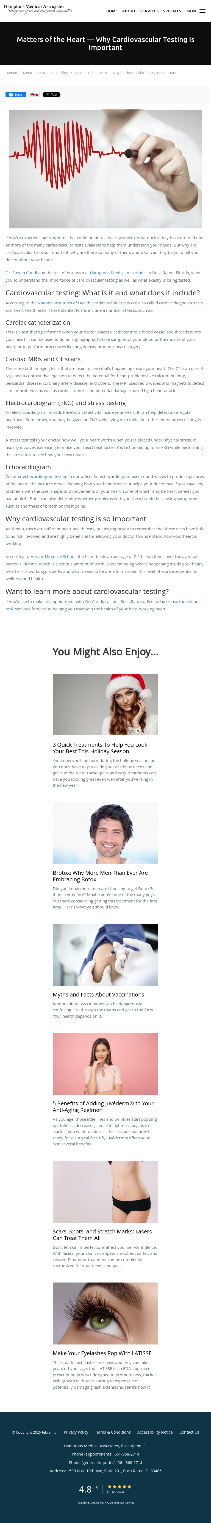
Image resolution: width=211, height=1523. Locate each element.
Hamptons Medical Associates (29, 72)
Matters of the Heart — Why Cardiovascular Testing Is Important (125, 72)
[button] (202, 11)
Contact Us (189, 1432)
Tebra (129, 1503)
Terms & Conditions (113, 1432)
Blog (64, 72)
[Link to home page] (53, 9)
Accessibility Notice (155, 1432)
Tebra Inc (48, 1432)
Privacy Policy (76, 1432)
